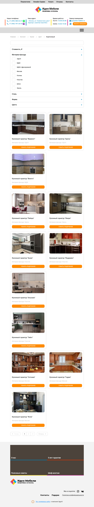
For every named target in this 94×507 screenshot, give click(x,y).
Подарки (55, 495)
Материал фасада (19, 55)
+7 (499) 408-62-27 (14, 21)
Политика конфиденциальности (73, 495)
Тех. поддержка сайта (43, 501)
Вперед (41, 434)
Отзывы (59, 2)
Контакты (69, 2)
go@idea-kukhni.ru (77, 21)
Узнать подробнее (28, 147)
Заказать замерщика (80, 23)
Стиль (14, 94)
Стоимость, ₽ (17, 49)
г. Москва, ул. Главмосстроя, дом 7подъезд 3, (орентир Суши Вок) (39, 21)
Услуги (50, 2)
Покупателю (25, 2)
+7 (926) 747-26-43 (14, 23)
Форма (14, 99)
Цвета (14, 105)
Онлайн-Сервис (39, 2)
